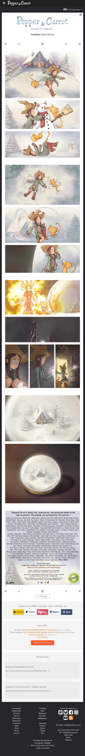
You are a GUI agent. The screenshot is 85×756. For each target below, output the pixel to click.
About (16, 731)
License (17, 733)
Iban (42, 733)
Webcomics (16, 711)
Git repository (42, 637)
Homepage (16, 708)
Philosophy (16, 718)
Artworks (16, 713)
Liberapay (42, 723)
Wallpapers (42, 718)
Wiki (42, 711)
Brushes (42, 716)
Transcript (43, 596)
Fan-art (16, 716)
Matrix (68, 737)
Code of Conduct (42, 748)
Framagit (42, 708)
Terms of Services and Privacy (42, 745)
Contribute (16, 723)
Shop (16, 726)
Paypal (42, 731)
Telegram (68, 740)
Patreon (42, 726)
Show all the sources (42, 643)
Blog (16, 728)
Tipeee (42, 728)
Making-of (42, 713)
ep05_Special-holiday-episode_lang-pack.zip (49, 632)
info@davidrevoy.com (72, 725)
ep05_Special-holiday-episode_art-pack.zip (46, 630)
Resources (16, 721)
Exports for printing (42, 635)
